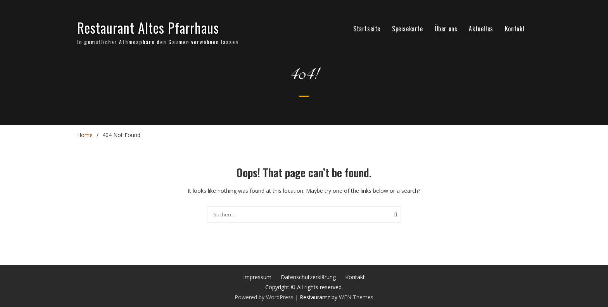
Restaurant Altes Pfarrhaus (148, 27)
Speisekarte (407, 28)
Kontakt (515, 28)
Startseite (366, 28)
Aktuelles (481, 28)
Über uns (446, 28)
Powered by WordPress (264, 297)
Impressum (257, 277)
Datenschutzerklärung (308, 277)
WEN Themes (356, 297)
